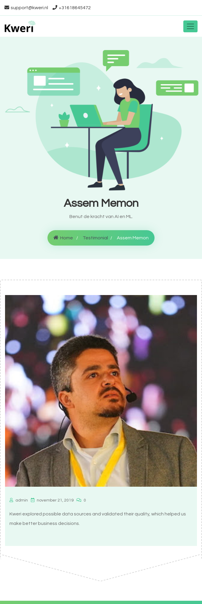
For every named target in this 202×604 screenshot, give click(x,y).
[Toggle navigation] (190, 26)
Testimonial (95, 237)
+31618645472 (72, 7)
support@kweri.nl (26, 7)
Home (63, 237)
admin (18, 500)
